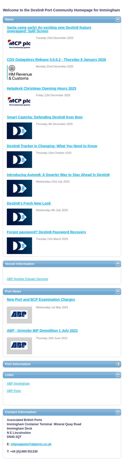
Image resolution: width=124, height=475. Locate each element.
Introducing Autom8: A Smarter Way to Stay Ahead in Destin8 (58, 175)
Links (9, 375)
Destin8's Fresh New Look (29, 203)
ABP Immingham (18, 383)
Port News (13, 291)
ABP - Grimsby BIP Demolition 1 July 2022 (42, 331)
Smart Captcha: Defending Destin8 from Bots (45, 117)
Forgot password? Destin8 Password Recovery (46, 232)
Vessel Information (19, 264)
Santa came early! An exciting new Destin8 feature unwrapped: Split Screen (49, 29)
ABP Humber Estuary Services (27, 279)
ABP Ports (14, 391)
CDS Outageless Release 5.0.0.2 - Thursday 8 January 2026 (56, 59)
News (9, 19)
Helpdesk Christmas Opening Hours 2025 (41, 88)
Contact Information (20, 412)
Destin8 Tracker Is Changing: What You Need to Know (52, 146)
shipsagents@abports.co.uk (31, 444)
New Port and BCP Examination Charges (41, 299)
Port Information (18, 364)
